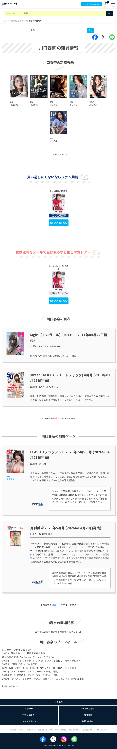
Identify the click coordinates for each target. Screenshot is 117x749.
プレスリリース (29, 721)
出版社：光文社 (38, 463)
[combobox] (62, 30)
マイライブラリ (88, 708)
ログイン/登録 (92, 4)
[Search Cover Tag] (90, 30)
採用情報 (88, 715)
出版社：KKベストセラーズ (44, 386)
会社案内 (63, 730)
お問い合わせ (88, 721)
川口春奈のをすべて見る (60, 418)
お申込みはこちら (58, 222)
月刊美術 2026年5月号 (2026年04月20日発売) (65, 527)
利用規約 (13, 730)
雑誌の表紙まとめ (16, 21)
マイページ (29, 708)
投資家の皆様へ (89, 730)
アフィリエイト (29, 715)
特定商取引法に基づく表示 (48, 730)
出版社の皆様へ (75, 730)
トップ (4, 21)
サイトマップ (102, 730)
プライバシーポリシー (27, 730)
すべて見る (60, 154)
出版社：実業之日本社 (41, 534)
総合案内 (59, 702)
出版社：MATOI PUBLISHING (45, 346)
